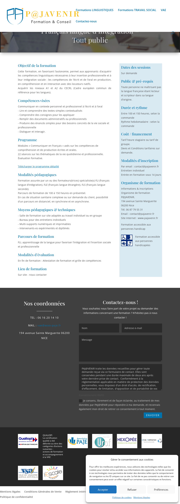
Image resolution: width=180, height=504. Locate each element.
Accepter (103, 489)
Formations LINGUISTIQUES (94, 10)
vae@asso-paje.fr (49, 325)
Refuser (132, 489)
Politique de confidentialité (17, 497)
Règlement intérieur (77, 491)
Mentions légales (141, 497)
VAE (163, 10)
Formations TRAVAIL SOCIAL (137, 10)
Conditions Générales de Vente (43, 491)
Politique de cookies (122, 497)
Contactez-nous (86, 21)
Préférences (161, 489)
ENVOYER (153, 415)
